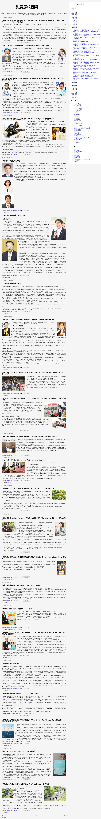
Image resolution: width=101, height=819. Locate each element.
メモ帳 (75, 113)
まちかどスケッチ (77, 109)
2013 (73, 90)
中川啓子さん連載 (77, 129)
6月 (74, 27)
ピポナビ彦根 (76, 160)
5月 (74, 80)
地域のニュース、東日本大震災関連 (81, 128)
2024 (73, 7)
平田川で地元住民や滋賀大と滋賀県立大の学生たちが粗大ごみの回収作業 (25, 784)
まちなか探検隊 (77, 110)
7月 (74, 26)
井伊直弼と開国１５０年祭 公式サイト (82, 159)
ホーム (35, 815)
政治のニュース (8, 212)
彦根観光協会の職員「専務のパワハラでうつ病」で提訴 (20, 693)
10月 (74, 21)
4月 (74, 82)
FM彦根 (75, 161)
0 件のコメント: (18, 42)
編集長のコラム (8, 313)
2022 (73, 9)
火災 (74, 115)
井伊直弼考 (76, 114)
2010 (73, 94)
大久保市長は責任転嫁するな (11, 283)
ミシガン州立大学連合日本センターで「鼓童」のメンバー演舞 (22, 460)
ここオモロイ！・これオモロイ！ (80, 106)
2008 (73, 97)
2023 (73, 8)
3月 (74, 83)
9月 (74, 23)
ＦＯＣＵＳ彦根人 (77, 103)
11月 (74, 20)
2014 (73, 89)
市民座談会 (76, 118)
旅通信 (75, 140)
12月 (74, 18)
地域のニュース (8, 395)
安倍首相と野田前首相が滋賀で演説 (13, 215)
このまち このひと (77, 108)
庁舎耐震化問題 (77, 130)
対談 (74, 124)
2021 (73, 10)
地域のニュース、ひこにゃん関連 (16, 629)
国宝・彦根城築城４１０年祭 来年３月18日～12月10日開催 (21, 585)
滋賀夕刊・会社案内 (78, 151)
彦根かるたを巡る (77, 134)
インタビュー (76, 104)
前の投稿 (66, 815)
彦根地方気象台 (77, 155)
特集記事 (75, 133)
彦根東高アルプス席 (78, 138)
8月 (74, 24)
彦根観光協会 (76, 152)
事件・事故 (76, 119)
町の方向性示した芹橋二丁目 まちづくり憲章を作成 (18, 751)
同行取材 (75, 132)
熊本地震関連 (7, 579)
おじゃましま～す (77, 105)
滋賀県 (75, 149)
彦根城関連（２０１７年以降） (80, 135)
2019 (73, 13)
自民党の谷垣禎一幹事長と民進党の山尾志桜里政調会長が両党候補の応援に (26, 45)
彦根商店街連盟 (77, 156)
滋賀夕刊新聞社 (77, 150)
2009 (73, 96)
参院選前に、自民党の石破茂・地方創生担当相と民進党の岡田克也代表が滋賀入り (28, 319)
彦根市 (75, 154)
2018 (73, 14)
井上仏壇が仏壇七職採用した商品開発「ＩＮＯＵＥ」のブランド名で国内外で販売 (28, 119)
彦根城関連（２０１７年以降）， (80, 137)
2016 (73, 17)
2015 (73, 88)
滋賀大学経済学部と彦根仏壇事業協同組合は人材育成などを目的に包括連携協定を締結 (29, 436)
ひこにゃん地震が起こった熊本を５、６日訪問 (17, 609)
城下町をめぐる (77, 120)
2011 (73, 93)
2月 (74, 85)
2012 (73, 92)
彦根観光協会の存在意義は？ (11, 663)
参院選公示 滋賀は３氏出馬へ (11, 161)
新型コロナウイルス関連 (79, 122)
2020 (73, 12)
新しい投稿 (4, 815)
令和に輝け (76, 142)
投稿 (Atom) (6, 817)
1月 (74, 86)
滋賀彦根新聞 (19, 7)
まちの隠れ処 (76, 111)
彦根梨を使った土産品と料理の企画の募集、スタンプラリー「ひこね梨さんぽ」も (28, 488)
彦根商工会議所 (77, 157)
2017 (73, 16)
